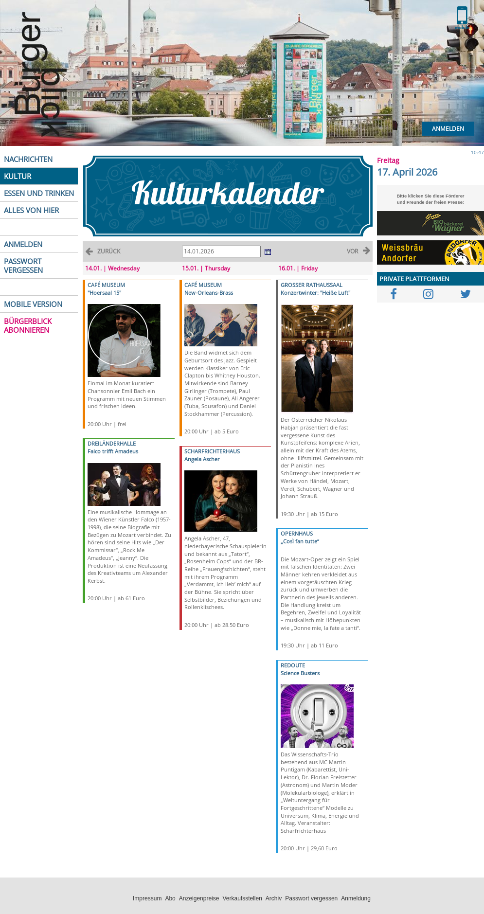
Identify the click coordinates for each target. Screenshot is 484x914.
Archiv (274, 898)
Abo (170, 898)
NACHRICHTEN (28, 159)
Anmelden (448, 129)
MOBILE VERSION (33, 304)
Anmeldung (356, 898)
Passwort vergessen (311, 898)
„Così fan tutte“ (300, 541)
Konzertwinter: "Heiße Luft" (315, 292)
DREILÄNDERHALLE (112, 443)
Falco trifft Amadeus (113, 451)
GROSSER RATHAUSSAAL (311, 284)
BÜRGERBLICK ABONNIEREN (28, 325)
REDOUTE (293, 665)
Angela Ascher (202, 459)
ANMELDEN (23, 244)
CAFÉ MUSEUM (106, 284)
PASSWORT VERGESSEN (23, 265)
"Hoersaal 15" (104, 292)
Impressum (147, 898)
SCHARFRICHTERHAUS (212, 451)
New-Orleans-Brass (208, 292)
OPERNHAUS (297, 533)
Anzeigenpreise (199, 898)
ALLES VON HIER (31, 210)
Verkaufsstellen (242, 898)
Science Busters (300, 673)
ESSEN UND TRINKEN (39, 193)
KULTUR (17, 176)
